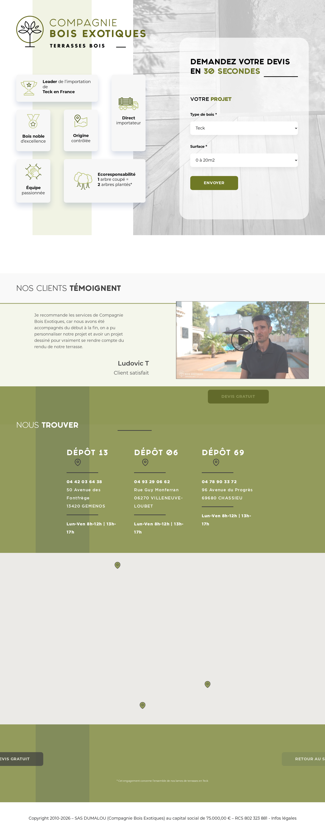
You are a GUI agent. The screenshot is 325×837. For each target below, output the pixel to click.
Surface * (198, 146)
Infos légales (284, 818)
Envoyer (214, 183)
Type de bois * (203, 114)
